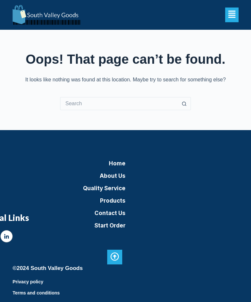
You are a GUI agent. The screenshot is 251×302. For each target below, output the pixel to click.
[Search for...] (119, 103)
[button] (231, 15)
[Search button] (184, 103)
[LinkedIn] (6, 236)
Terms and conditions (35, 292)
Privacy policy (27, 281)
